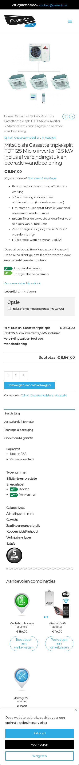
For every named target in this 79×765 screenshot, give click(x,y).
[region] (39, 736)
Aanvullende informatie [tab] (18, 421)
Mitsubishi (49, 137)
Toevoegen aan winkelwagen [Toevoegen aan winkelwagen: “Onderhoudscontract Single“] (23, 643)
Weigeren (39, 756)
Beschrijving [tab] (12, 413)
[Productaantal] (16, 375)
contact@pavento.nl (53, 5)
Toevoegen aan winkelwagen (29, 385)
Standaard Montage (42, 178)
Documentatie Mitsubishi (22, 283)
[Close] (76, 710)
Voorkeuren (39, 744)
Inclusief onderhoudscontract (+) (38, 308)
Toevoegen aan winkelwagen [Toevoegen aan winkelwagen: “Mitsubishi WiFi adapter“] (59, 643)
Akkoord (39, 733)
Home (8, 116)
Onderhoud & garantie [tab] (18, 438)
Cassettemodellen (27, 137)
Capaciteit (22, 116)
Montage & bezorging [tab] (18, 429)
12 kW (35, 116)
